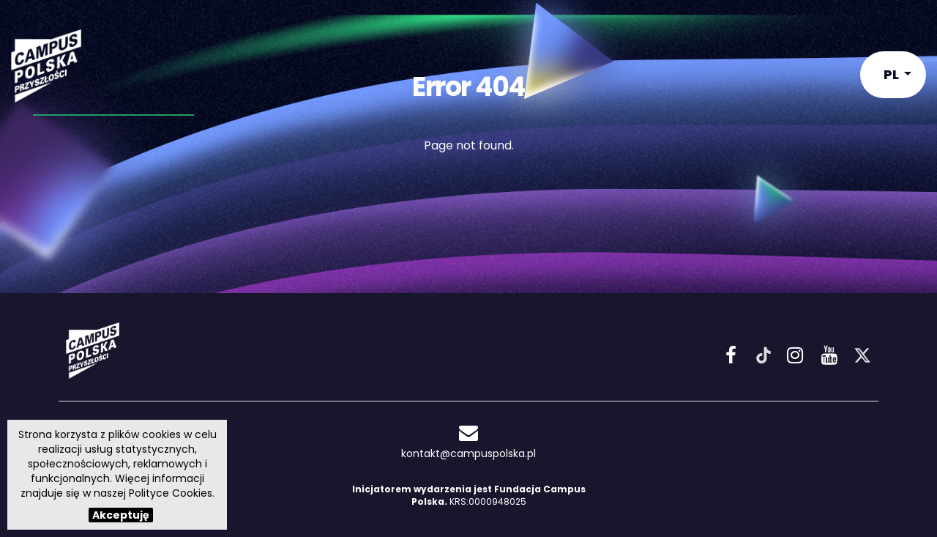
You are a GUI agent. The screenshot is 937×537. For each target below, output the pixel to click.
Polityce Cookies (170, 493)
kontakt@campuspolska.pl (468, 442)
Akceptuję (120, 515)
